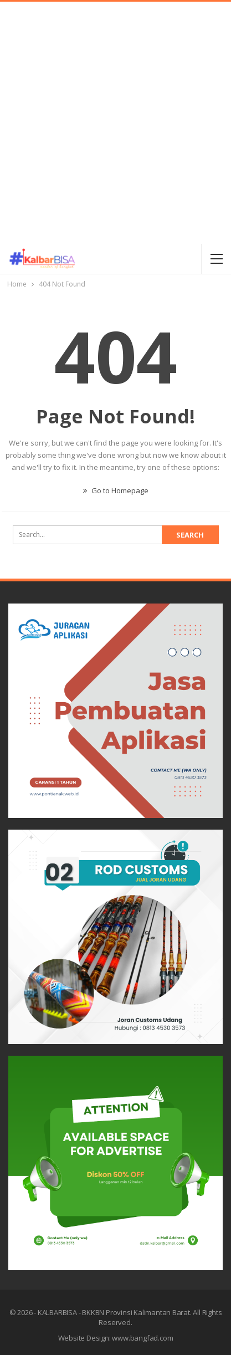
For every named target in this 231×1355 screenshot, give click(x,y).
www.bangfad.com (142, 1338)
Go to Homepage (115, 490)
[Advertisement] (115, 122)
